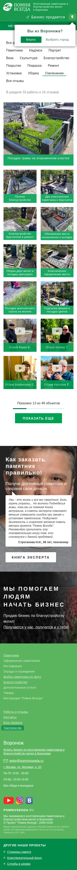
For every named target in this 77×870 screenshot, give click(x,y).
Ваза (10, 58)
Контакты (10, 717)
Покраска (34, 65)
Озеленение (54, 73)
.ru (18, 810)
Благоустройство (56, 58)
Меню (13, 26)
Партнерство (12, 728)
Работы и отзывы (15, 711)
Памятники (14, 50)
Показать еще (38, 418)
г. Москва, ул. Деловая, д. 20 (22, 767)
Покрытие (13, 65)
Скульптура (28, 58)
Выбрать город (57, 39)
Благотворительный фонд (24, 857)
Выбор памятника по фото (22, 676)
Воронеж (13, 743)
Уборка (33, 73)
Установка (14, 73)
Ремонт (53, 65)
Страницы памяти (19, 852)
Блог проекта (12, 722)
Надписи (35, 50)
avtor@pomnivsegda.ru (26, 760)
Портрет (54, 50)
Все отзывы (15, 81)
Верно (31, 39)
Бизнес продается (48, 17)
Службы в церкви (18, 863)
